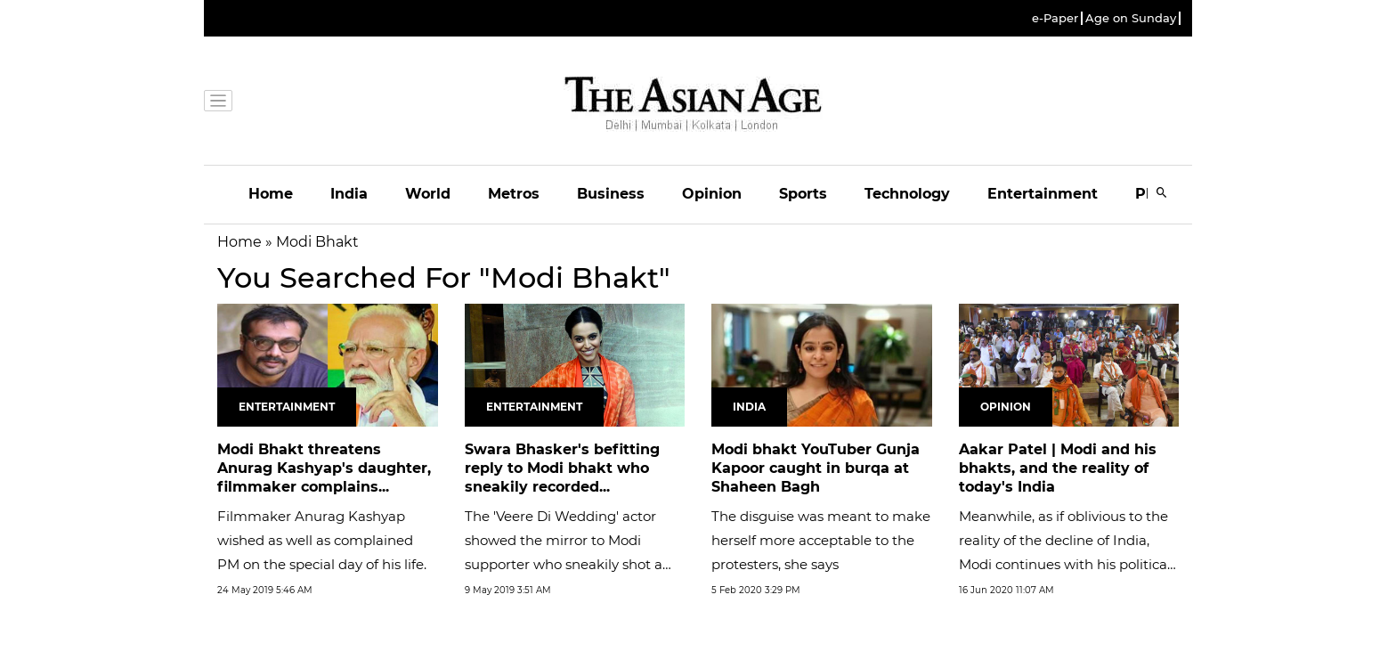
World (427, 193)
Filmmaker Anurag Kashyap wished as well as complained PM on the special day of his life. (321, 540)
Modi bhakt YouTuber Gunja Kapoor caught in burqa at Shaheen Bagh (815, 468)
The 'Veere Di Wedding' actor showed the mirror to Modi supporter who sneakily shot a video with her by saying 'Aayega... (563, 564)
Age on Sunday (1130, 18)
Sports (803, 193)
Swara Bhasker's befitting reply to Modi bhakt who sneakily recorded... (562, 468)
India (349, 193)
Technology (907, 193)
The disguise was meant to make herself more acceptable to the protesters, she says (820, 540)
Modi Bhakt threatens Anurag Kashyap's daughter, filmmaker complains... (324, 468)
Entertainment (1042, 193)
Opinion (712, 193)
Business (611, 193)
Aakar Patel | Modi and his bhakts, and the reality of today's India (1058, 468)
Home (270, 193)
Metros (514, 193)
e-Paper (1055, 18)
